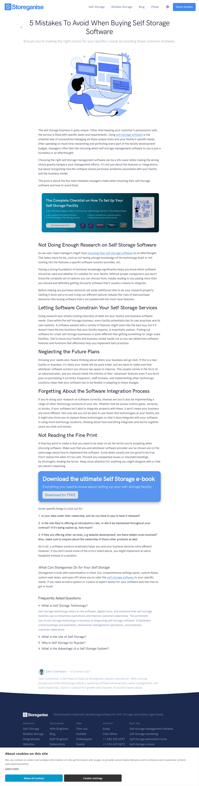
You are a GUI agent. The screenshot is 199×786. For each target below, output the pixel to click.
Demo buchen (184, 6)
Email (106, 728)
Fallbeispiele (84, 739)
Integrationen (31, 739)
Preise (155, 6)
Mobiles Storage (33, 734)
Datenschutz (57, 744)
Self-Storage (31, 728)
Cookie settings (92, 778)
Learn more (12, 768)
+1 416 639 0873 (114, 744)
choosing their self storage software (110, 253)
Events (80, 744)
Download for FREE (60, 495)
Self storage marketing (143, 734)
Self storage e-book (142, 744)
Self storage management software (151, 728)
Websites (28, 744)
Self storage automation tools (148, 739)
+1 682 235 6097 (114, 739)
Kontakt (81, 734)
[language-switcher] (167, 6)
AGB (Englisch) (59, 739)
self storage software (129, 134)
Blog (52, 734)
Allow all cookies (34, 778)
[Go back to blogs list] (21, 27)
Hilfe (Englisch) (59, 728)
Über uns (82, 728)
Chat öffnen (110, 734)
